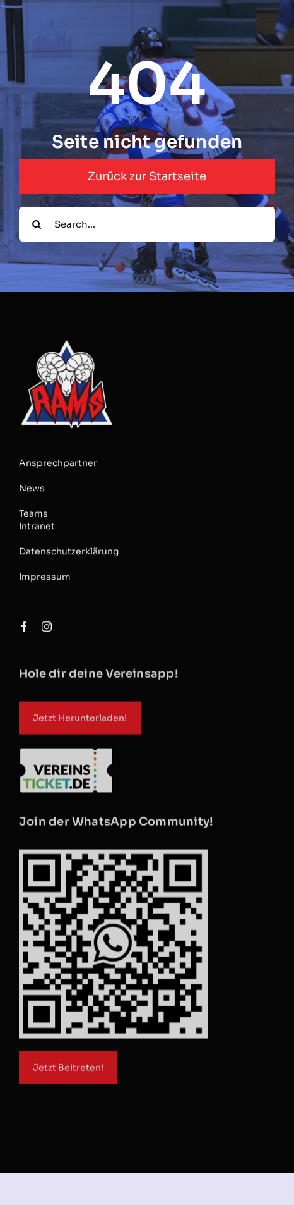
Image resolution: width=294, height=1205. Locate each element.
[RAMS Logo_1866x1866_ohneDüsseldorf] (66, 342)
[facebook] (24, 627)
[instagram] (47, 627)
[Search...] (147, 224)
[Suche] (36, 224)
